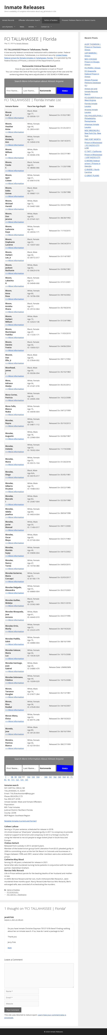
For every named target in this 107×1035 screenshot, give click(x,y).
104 (37, 777)
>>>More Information (14, 118)
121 (17, 780)
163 (59, 777)
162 (55, 777)
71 (71, 777)
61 (68, 777)
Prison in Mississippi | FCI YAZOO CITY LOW (93, 145)
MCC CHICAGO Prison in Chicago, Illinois (92, 62)
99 (16, 777)
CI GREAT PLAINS (92, 175)
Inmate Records (8, 20)
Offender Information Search (29, 20)
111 (13, 780)
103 (33, 777)
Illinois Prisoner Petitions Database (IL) (93, 83)
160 (45, 777)
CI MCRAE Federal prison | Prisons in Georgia (92, 163)
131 (22, 780)
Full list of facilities (51, 20)
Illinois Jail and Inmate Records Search (91, 91)
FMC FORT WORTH (93, 139)
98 (12, 777)
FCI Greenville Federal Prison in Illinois (92, 74)
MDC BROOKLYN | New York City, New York (93, 133)
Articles (33, 26)
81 (5, 780)
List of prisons (10, 26)
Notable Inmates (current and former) (20, 821)
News (22, 27)
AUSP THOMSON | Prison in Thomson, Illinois (93, 47)
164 (64, 777)
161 (50, 777)
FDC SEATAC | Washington (16, 895)
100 (19, 777)
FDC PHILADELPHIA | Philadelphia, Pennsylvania (94, 118)
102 (28, 777)
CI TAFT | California (93, 151)
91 (9, 780)
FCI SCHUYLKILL (13, 892)
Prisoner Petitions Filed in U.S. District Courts (78, 20)
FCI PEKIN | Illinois (92, 68)
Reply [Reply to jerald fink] (10, 948)
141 (26, 780)
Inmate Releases (24, 7)
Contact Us (47, 26)
